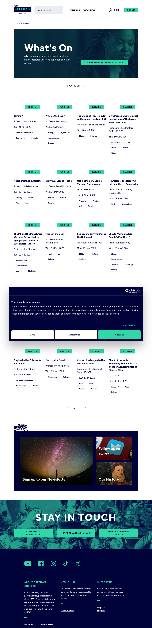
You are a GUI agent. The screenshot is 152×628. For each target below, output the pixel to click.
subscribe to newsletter (33, 533)
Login (114, 10)
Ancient (51, 198)
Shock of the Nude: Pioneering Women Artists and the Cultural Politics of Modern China (123, 365)
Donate (131, 10)
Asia (127, 387)
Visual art (83, 201)
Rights (113, 153)
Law (128, 142)
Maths (81, 136)
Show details (128, 325)
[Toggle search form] (49, 10)
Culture (31, 198)
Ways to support (101, 609)
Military (82, 254)
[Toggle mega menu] (101, 10)
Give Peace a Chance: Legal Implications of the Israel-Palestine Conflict (123, 119)
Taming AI (19, 115)
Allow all (119, 334)
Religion (51, 203)
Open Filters (74, 86)
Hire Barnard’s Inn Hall (76, 533)
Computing (127, 204)
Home (16, 23)
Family (91, 206)
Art (17, 203)
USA (81, 383)
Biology (51, 133)
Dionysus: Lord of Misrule (58, 180)
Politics (125, 148)
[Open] (27, 563)
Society (34, 138)
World (113, 148)
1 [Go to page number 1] (74, 407)
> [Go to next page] (85, 407)
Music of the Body (54, 233)
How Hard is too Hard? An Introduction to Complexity (123, 182)
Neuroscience (53, 138)
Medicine (32, 271)
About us (28, 624)
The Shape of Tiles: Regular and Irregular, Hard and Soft (91, 117)
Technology (21, 138)
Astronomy (52, 377)
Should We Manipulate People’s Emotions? (120, 235)
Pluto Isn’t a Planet (55, 360)
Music (27, 203)
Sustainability (21, 266)
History (19, 198)
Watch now (89, 10)
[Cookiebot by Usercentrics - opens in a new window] (128, 291)
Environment (21, 260)
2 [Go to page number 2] (80, 407)
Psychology (64, 133)
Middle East (116, 142)
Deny (32, 334)
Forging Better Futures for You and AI (28, 362)
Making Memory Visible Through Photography (89, 182)
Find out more (67, 610)
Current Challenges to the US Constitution (91, 362)
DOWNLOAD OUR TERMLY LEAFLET (104, 62)
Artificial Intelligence (24, 133)
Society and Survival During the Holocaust (91, 235)
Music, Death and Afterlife (28, 180)
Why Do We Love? (55, 115)
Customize (76, 334)
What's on (75, 10)
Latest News (47, 624)
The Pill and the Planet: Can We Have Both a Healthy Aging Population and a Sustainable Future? (28, 238)
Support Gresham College (118, 533)
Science (51, 143)
